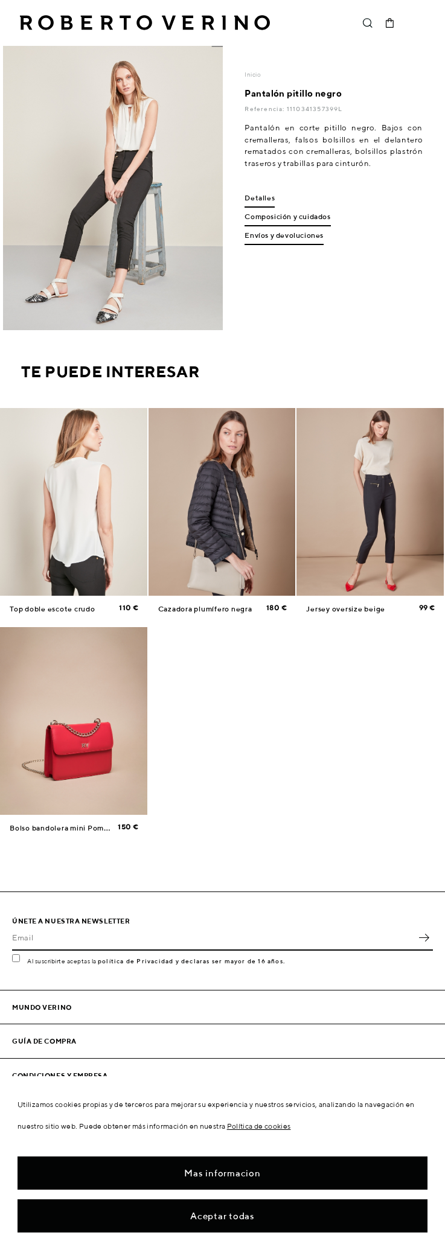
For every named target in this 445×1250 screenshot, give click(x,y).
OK (424, 937)
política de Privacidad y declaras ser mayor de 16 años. (191, 961)
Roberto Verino (145, 23)
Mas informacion (222, 1173)
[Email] (213, 937)
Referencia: (265, 108)
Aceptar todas (222, 1216)
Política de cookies (259, 1125)
